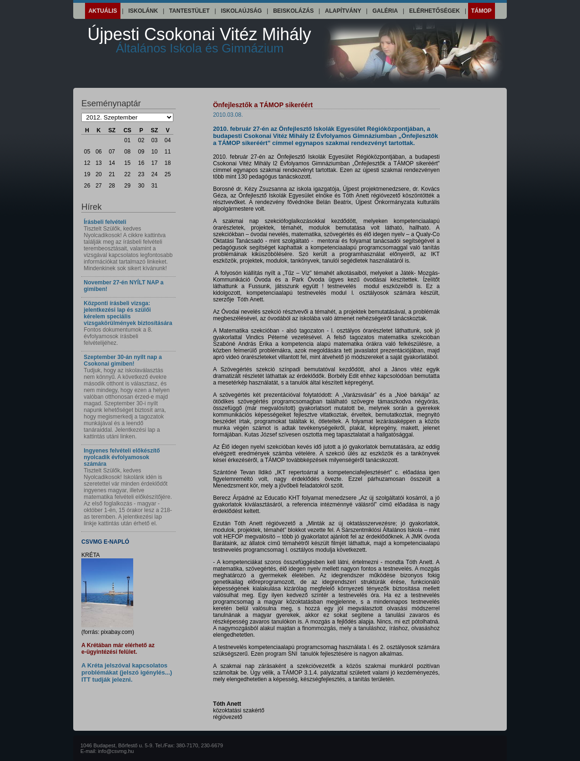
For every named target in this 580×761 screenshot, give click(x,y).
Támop (481, 11)
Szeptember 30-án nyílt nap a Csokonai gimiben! (123, 360)
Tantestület (189, 11)
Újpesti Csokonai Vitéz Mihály (199, 40)
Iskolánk (143, 11)
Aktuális (102, 11)
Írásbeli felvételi (105, 222)
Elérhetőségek (434, 11)
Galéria (385, 11)
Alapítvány (343, 11)
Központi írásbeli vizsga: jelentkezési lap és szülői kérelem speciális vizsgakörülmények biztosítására (128, 313)
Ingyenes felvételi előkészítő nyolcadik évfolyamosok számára (122, 457)
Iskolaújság (241, 11)
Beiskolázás (293, 11)
